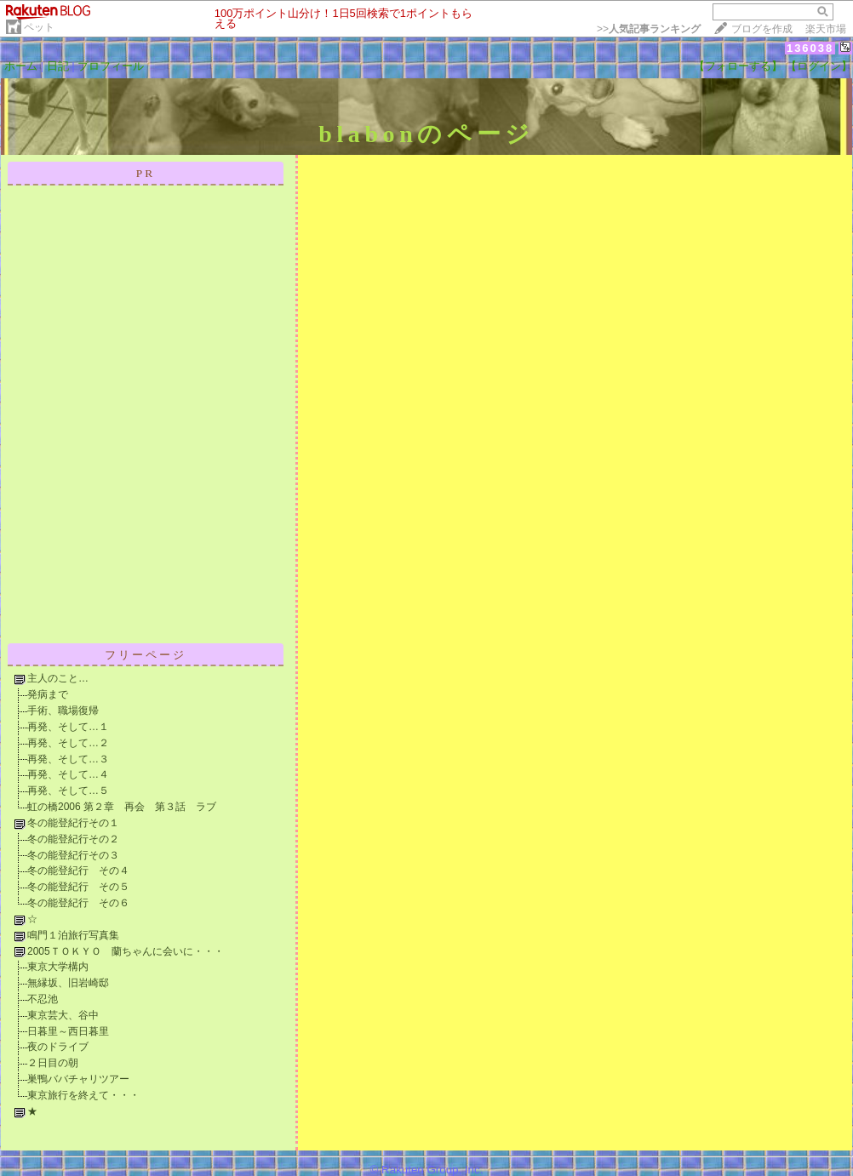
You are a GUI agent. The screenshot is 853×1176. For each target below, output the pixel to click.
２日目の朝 (52, 1063)
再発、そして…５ (68, 790)
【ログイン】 (819, 66)
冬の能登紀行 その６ (78, 903)
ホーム (20, 66)
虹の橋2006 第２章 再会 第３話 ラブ (121, 807)
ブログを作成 (762, 29)
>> (649, 29)
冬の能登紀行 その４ (78, 870)
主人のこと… (58, 678)
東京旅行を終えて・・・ (83, 1095)
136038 (810, 48)
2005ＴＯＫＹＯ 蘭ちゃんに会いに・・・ (125, 951)
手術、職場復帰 (63, 710)
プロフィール (110, 66)
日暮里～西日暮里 (68, 1031)
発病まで (47, 694)
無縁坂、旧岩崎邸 (68, 983)
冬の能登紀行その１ (73, 823)
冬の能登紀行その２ (73, 839)
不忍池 (42, 999)
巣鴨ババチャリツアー (78, 1079)
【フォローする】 (738, 66)
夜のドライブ (58, 1047)
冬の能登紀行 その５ (78, 887)
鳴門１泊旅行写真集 (73, 935)
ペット (39, 27)
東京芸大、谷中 (63, 1015)
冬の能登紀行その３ (73, 855)
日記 (58, 66)
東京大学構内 (58, 967)
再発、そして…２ (68, 743)
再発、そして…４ (68, 774)
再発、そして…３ (68, 759)
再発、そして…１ (68, 727)
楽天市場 (825, 29)
